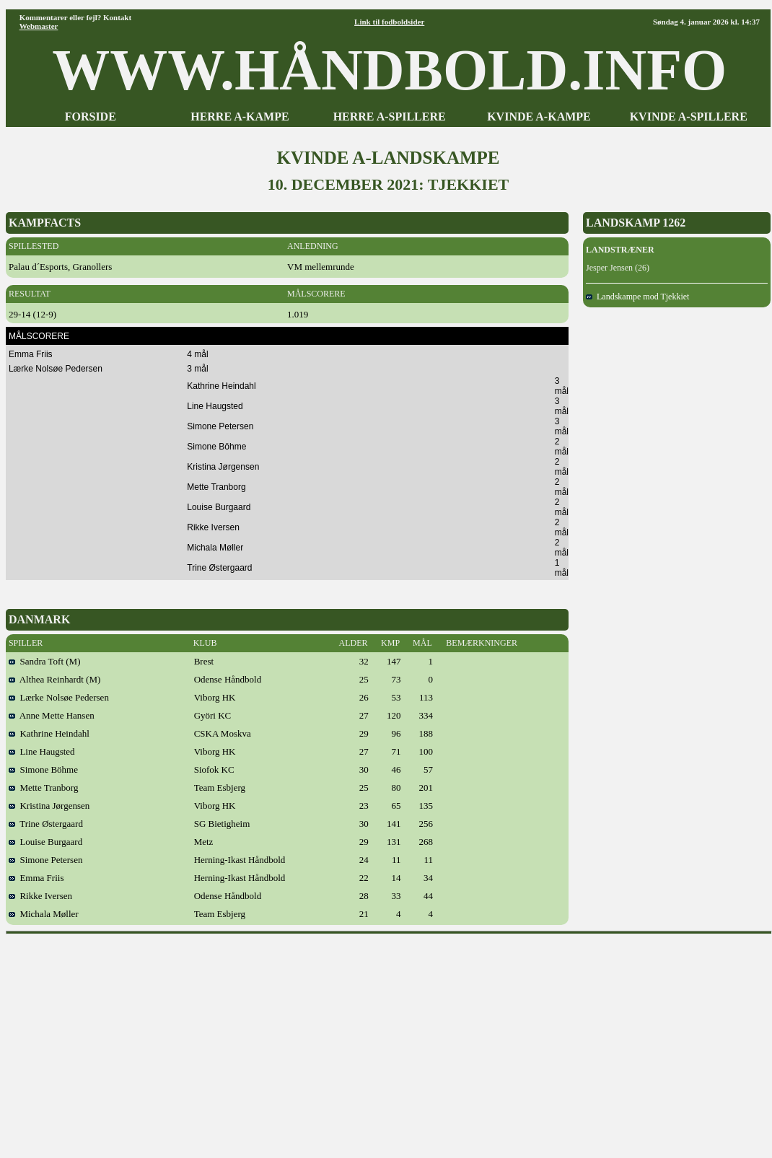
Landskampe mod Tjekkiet (637, 296)
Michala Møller (44, 913)
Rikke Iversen (40, 895)
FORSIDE (90, 116)
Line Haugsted (42, 751)
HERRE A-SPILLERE (389, 116)
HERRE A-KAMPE (239, 116)
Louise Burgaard (45, 841)
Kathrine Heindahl (49, 733)
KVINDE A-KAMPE (539, 116)
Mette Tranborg (44, 787)
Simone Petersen (46, 859)
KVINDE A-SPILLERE (688, 116)
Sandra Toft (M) (45, 661)
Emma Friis (36, 877)
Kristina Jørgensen (49, 805)
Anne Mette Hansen (52, 715)
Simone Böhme (43, 769)
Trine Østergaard (46, 823)
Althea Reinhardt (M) (54, 679)
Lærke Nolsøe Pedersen (59, 697)
